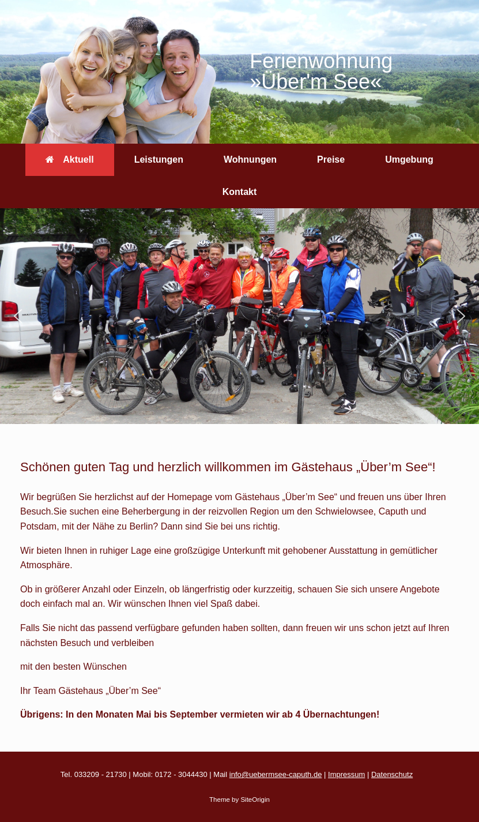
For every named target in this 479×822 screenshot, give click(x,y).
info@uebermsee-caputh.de (275, 774)
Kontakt (239, 192)
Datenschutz (392, 774)
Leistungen (158, 159)
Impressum (346, 774)
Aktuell (69, 159)
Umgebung (409, 159)
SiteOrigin (255, 799)
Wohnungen (250, 159)
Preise (331, 159)
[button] (18, 316)
